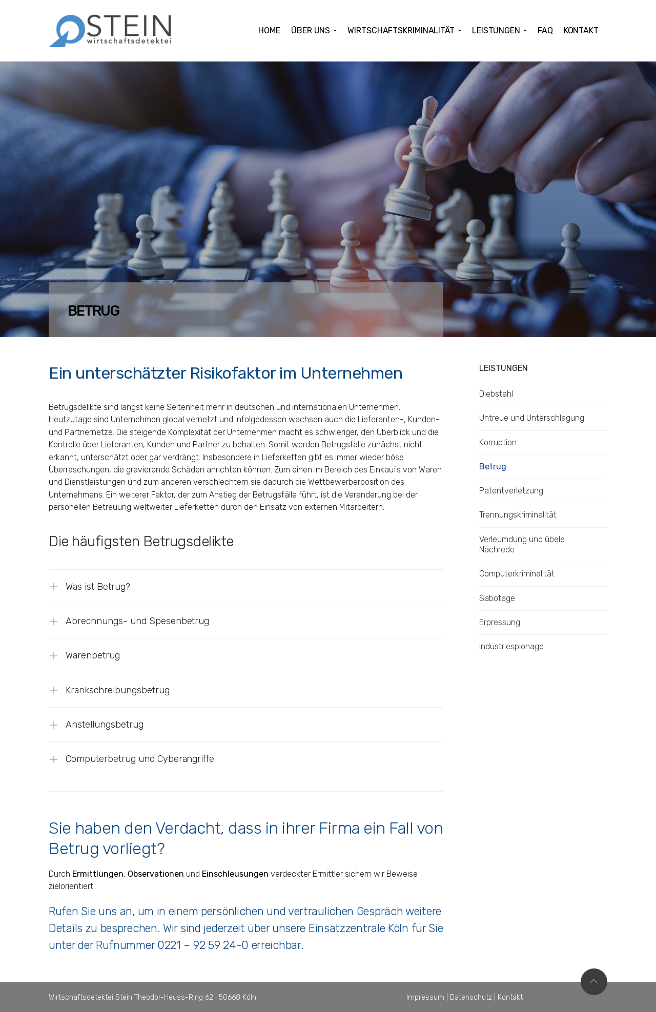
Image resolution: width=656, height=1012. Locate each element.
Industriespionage (511, 646)
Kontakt (510, 997)
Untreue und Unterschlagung (531, 418)
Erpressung (499, 622)
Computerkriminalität (517, 574)
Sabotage (497, 598)
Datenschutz (471, 997)
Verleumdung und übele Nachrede (522, 544)
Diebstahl (496, 394)
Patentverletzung (511, 490)
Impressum (425, 997)
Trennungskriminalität (518, 515)
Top (594, 981)
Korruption (498, 442)
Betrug (492, 466)
